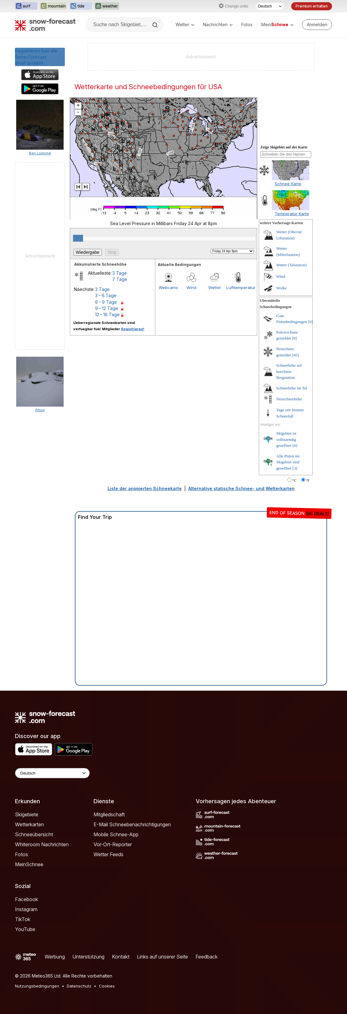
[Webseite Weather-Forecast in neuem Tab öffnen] (106, 6)
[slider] (78, 238)
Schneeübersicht (34, 834)
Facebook (26, 899)
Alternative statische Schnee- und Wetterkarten (241, 488)
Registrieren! (132, 329)
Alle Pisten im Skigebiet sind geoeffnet (287, 462)
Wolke (281, 288)
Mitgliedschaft (109, 814)
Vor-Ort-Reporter (113, 844)
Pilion (40, 410)
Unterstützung (88, 957)
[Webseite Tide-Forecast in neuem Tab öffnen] (81, 6)
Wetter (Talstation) (291, 265)
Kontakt (120, 957)
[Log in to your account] (317, 24)
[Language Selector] (52, 773)
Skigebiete (26, 814)
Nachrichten (218, 24)
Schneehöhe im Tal (291, 388)
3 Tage (119, 273)
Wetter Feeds (108, 854)
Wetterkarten (29, 824)
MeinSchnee (29, 864)
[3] (294, 468)
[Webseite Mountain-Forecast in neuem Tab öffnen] (53, 6)
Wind (191, 287)
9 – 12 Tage (106, 308)
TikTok (22, 919)
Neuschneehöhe (289, 399)
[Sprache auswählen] (270, 6)
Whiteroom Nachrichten (42, 844)
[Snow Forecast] (45, 24)
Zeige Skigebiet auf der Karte (283, 147)
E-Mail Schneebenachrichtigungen (132, 824)
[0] (310, 321)
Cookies (107, 985)
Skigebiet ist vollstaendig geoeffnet (286, 439)
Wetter (185, 24)
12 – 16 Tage (107, 314)
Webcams (168, 287)
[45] (295, 355)
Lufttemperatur (237, 287)
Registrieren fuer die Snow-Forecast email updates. (36, 56)
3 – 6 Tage (106, 295)
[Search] (155, 25)
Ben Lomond (40, 153)
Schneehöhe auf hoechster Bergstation (289, 371)
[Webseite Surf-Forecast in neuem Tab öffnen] (26, 6)
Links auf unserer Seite (162, 957)
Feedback (206, 957)
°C (294, 480)
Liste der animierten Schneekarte (145, 488)
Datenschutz (79, 985)
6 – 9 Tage (106, 302)
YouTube (25, 929)
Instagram (26, 909)
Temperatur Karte (292, 213)
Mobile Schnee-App (116, 834)
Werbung (55, 957)
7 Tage (119, 279)
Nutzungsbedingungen (37, 985)
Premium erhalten (312, 6)
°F (308, 480)
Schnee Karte (288, 183)
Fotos (247, 24)
